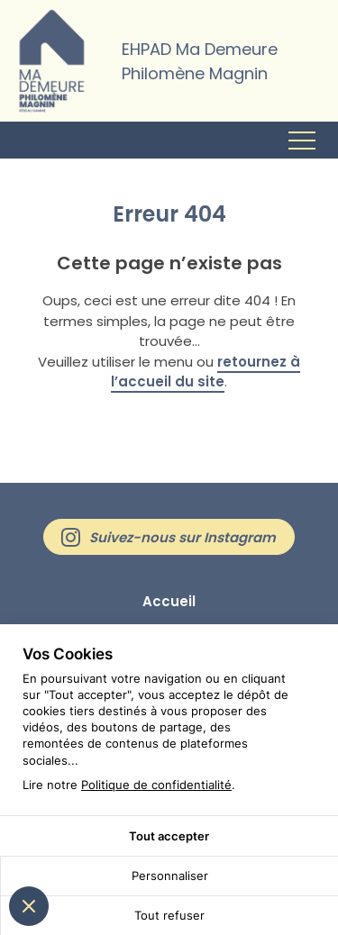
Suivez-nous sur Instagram (182, 537)
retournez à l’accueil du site (205, 372)
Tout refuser (169, 915)
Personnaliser (170, 875)
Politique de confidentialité (156, 784)
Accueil (169, 601)
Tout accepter (169, 836)
